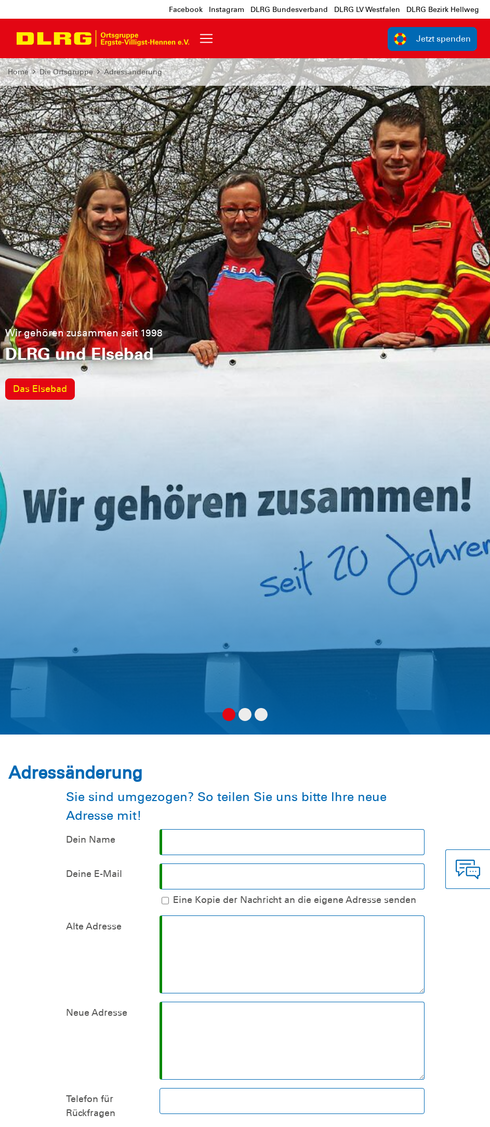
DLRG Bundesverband (289, 9)
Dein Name (90, 839)
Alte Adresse (94, 926)
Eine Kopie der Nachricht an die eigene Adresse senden (294, 900)
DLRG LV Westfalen (367, 9)
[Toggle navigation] (206, 38)
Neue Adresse (96, 1012)
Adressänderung (133, 72)
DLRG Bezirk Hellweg (442, 9)
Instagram (226, 9)
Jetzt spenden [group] (432, 39)
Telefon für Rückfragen (90, 1106)
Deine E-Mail (94, 874)
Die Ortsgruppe (66, 72)
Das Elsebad (40, 389)
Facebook (186, 9)
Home (18, 72)
